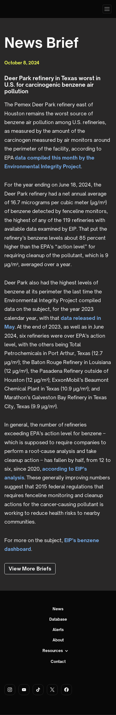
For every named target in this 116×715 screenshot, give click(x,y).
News (58, 609)
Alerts (58, 630)
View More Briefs (30, 569)
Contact (58, 661)
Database (58, 619)
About (58, 640)
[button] (107, 9)
